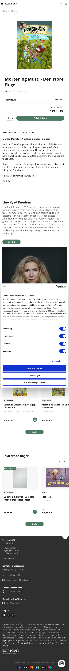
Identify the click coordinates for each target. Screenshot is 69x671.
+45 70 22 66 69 (13, 575)
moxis (5, 645)
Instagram (9, 615)
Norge (45, 643)
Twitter (13, 615)
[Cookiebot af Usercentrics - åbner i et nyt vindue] (55, 286)
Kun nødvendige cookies (34, 383)
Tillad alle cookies (34, 368)
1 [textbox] (8, 118)
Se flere (11, 242)
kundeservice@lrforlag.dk (18, 580)
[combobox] (10, 118)
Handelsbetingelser (22, 662)
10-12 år (14, 11)
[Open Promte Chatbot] (61, 663)
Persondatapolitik (47, 662)
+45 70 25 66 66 (13, 591)
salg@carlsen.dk (14, 603)
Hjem (4, 11)
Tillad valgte (34, 375)
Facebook (4, 615)
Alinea (20, 643)
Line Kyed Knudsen (17, 91)
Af (6, 91)
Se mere (35, 512)
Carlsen (5, 624)
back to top (65, 536)
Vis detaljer (57, 361)
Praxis (52, 643)
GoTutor (28, 643)
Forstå (59, 643)
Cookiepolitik (35, 662)
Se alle (34, 432)
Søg (61, 3)
